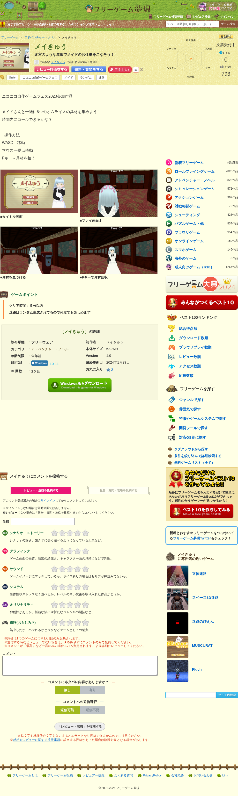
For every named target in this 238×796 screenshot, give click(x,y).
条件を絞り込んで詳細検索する (198, 456)
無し (67, 693)
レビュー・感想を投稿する (41, 490)
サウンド (16, 569)
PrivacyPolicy (152, 778)
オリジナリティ (21, 605)
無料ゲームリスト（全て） (194, 463)
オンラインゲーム (206, 240)
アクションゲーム (206, 197)
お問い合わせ (203, 778)
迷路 (101, 77)
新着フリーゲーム (206, 162)
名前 (5, 521)
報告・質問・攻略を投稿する (118, 490)
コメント (9, 654)
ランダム (86, 77)
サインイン (227, 16)
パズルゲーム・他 (206, 223)
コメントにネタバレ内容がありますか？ (78, 685)
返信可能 (67, 713)
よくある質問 (123, 778)
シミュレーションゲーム (206, 188)
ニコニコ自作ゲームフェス (39, 77)
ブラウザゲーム (206, 232)
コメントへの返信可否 (80, 705)
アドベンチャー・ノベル (206, 180)
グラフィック (20, 551)
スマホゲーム (206, 249)
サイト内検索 (227, 695)
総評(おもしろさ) (23, 622)
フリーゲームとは (25, 778)
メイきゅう (58, 62)
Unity (12, 77)
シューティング (206, 214)
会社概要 (177, 778)
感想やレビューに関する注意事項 (36, 743)
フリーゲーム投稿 (60, 778)
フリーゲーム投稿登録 (168, 16)
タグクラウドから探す (191, 449)
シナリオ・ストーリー (27, 533)
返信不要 (92, 713)
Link (225, 778)
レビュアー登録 (93, 778)
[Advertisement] (40, 434)
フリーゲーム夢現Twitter (192, 538)
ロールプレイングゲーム (206, 171)
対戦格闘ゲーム (206, 206)
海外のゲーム (206, 258)
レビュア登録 (201, 16)
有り (92, 693)
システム (16, 587)
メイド (68, 77)
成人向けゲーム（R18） (206, 267)
